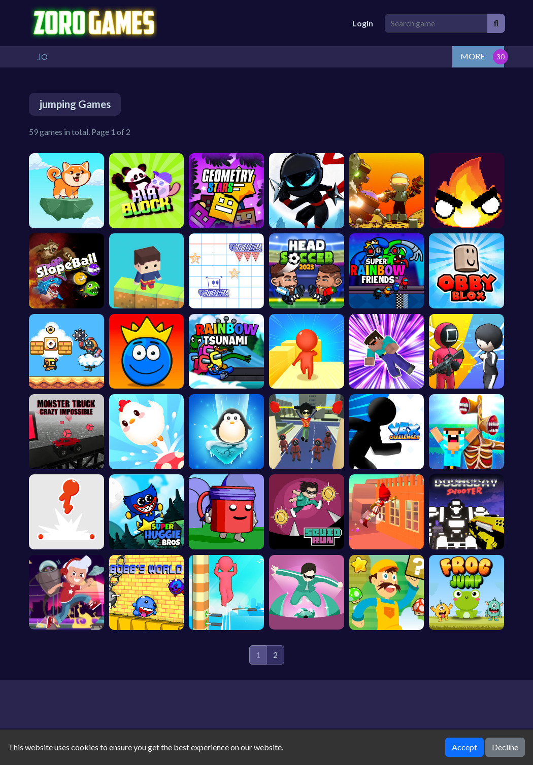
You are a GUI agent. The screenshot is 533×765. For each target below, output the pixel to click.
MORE (472, 56)
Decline (505, 747)
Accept (464, 747)
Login (362, 23)
